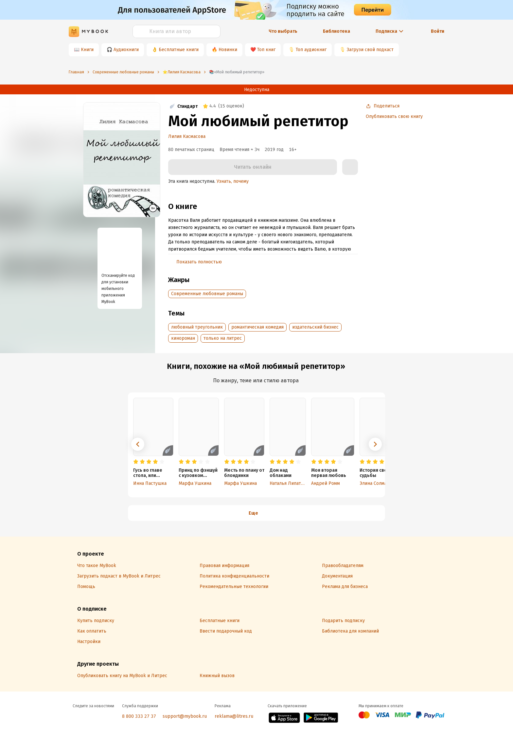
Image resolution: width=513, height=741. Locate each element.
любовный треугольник (197, 327)
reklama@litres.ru (234, 716)
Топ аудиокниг (311, 49)
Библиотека (336, 31)
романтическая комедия (257, 327)
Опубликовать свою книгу (394, 116)
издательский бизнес (315, 327)
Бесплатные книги (179, 49)
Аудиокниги (126, 49)
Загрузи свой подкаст (370, 49)
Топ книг (266, 49)
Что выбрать (283, 31)
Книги (87, 49)
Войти (437, 31)
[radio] (135, 462)
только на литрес (222, 338)
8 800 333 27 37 (139, 716)
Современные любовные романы (207, 293)
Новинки (228, 49)
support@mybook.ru (185, 716)
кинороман (183, 338)
